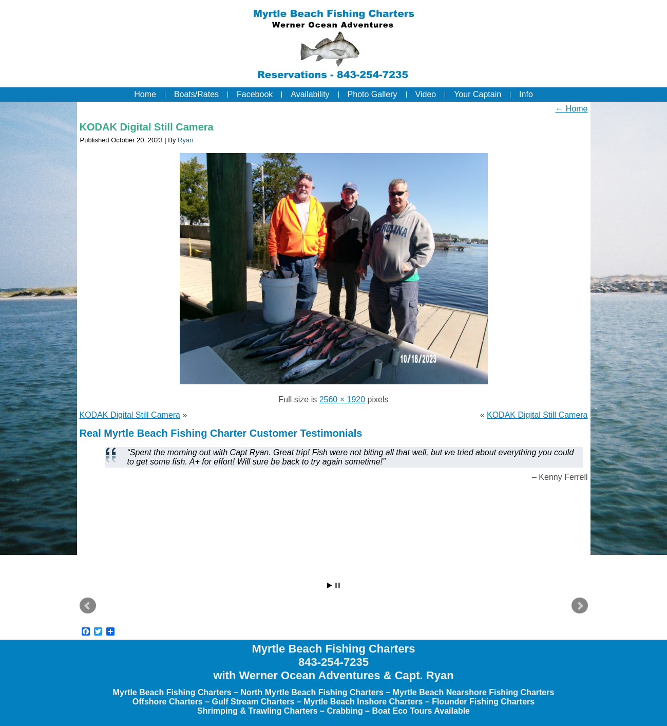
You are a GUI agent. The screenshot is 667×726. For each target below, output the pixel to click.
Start (329, 585)
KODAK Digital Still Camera (147, 127)
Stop (337, 585)
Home (145, 94)
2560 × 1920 (342, 399)
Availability (310, 94)
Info (526, 94)
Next (579, 606)
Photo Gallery (372, 94)
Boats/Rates (196, 94)
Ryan (185, 140)
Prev (88, 606)
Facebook (255, 94)
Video (425, 94)
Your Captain (477, 94)
